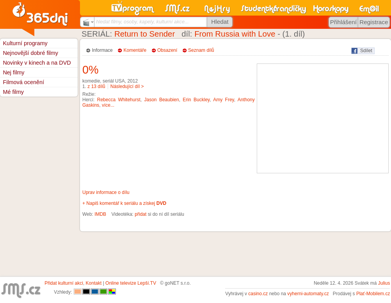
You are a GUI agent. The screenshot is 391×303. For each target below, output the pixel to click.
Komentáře (135, 50)
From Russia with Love (234, 34)
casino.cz (258, 293)
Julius (384, 283)
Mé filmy (13, 92)
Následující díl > (127, 86)
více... (108, 105)
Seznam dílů (201, 50)
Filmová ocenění (23, 82)
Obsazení (167, 50)
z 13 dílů (96, 86)
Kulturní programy (25, 43)
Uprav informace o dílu (106, 192)
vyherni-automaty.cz (308, 293)
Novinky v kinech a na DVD (37, 63)
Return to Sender (144, 34)
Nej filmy (13, 72)
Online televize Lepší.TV (130, 283)
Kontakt (94, 283)
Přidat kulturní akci (63, 283)
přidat (140, 214)
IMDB (100, 214)
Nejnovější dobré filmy (30, 53)
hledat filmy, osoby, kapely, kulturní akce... (142, 22)
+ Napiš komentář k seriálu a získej (124, 203)
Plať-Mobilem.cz (373, 293)
